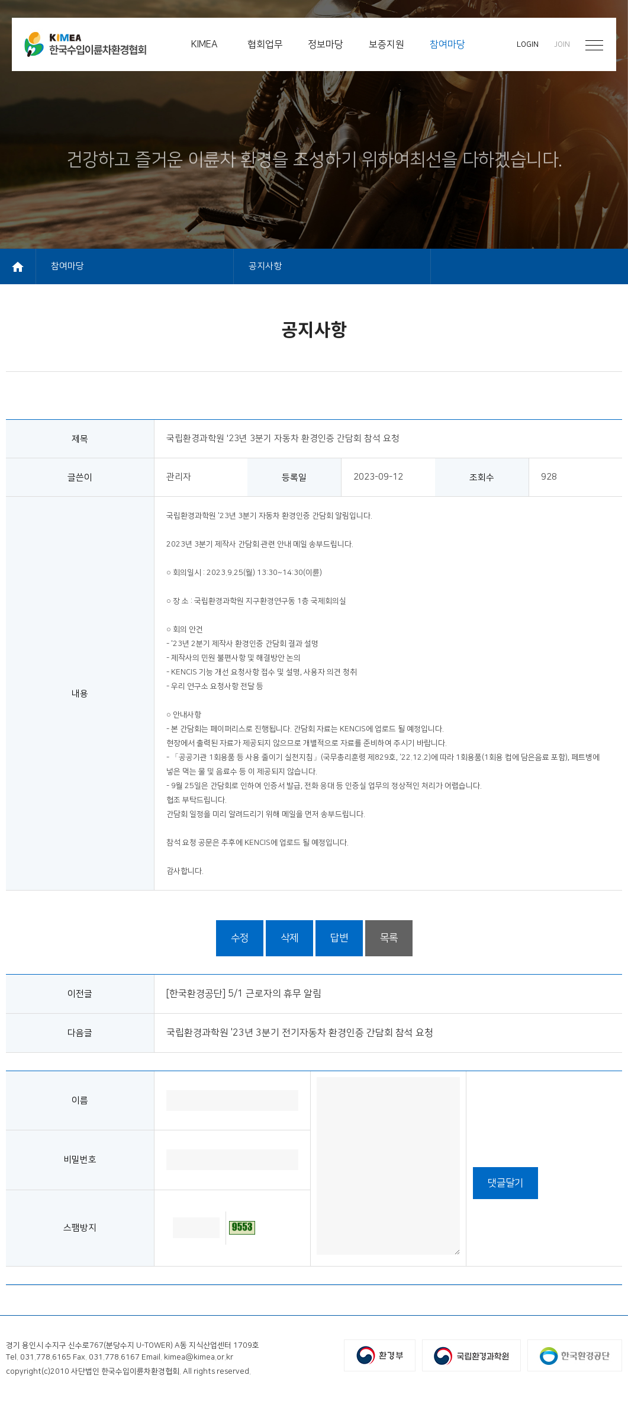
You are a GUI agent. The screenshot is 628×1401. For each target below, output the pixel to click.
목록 (389, 938)
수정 (240, 938)
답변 (339, 938)
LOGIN (528, 44)
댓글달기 (505, 1183)
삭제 (289, 938)
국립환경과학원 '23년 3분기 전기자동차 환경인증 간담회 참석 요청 (299, 1032)
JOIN (562, 44)
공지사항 (265, 266)
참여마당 (67, 266)
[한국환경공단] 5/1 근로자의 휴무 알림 (243, 993)
